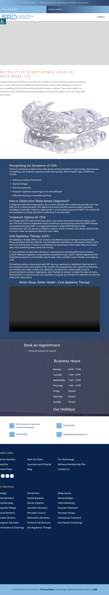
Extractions (33, 493)
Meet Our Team (35, 459)
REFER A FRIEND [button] (55, 9)
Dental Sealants (35, 498)
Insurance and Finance (39, 464)
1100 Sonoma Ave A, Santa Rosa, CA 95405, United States (63, 3)
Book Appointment (10, 9)
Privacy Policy (47, 589)
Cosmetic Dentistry (37, 508)
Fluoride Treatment (68, 508)
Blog (29, 469)
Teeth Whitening (66, 503)
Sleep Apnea (64, 493)
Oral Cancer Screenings (70, 522)
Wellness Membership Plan (72, 464)
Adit (95, 589)
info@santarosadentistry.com (75, 434)
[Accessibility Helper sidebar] (3, 21)
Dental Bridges (65, 498)
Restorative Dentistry (38, 517)
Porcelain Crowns (36, 513)
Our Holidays (64, 409)
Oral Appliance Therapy (39, 527)
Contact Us (64, 469)
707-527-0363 (27, 3)
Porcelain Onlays (66, 513)
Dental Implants (35, 503)
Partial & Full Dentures (39, 522)
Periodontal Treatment (69, 517)
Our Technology (66, 459)
